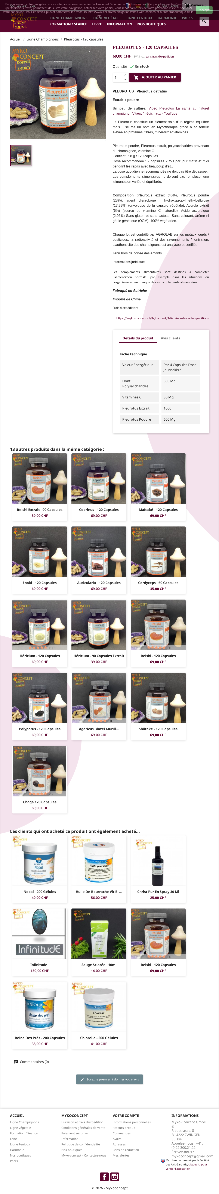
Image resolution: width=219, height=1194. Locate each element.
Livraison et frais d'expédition (82, 1122)
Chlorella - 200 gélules (99, 1037)
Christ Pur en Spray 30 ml (158, 891)
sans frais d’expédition (160, 56)
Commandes (122, 1133)
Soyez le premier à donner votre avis (109, 1079)
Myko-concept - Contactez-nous (83, 1155)
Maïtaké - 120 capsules (158, 509)
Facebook (104, 1176)
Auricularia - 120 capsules (99, 582)
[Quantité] (118, 77)
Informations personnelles (132, 1122)
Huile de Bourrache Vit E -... (99, 891)
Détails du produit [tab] (138, 338)
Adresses (119, 1144)
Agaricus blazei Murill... (99, 729)
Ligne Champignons (24, 1122)
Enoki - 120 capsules (40, 582)
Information (119, 24)
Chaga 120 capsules (39, 802)
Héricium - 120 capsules (40, 655)
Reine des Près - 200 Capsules (40, 1037)
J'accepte (204, 10)
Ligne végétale (20, 1128)
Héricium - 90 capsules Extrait (99, 655)
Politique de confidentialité (80, 1144)
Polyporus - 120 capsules (40, 729)
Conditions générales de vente (83, 1128)
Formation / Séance (68, 24)
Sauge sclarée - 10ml (99, 964)
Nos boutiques (151, 24)
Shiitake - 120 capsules (158, 729)
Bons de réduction (126, 1150)
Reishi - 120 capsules (158, 655)
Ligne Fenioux (20, 1144)
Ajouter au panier (155, 77)
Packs (14, 1161)
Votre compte (126, 1115)
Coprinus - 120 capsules (99, 509)
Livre (97, 24)
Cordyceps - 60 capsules (158, 582)
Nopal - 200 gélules (40, 891)
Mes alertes (121, 1155)
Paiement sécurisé (74, 1133)
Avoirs (117, 1139)
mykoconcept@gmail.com (192, 1156)
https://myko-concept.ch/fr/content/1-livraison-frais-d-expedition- (162, 318)
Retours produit (124, 1128)
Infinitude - (39, 964)
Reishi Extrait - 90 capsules (39, 509)
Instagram (114, 1176)
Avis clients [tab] (170, 338)
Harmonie (17, 1150)
